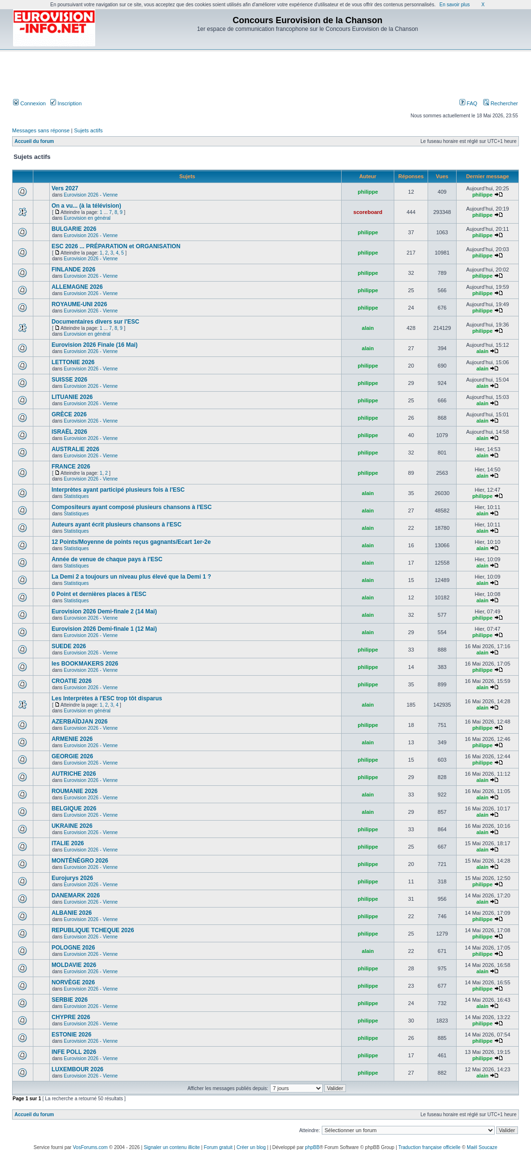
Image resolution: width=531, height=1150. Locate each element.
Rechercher (500, 103)
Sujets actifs (88, 130)
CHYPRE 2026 (71, 1017)
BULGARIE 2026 (74, 229)
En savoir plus (454, 4)
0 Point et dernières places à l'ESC (99, 594)
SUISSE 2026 (69, 379)
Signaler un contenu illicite (172, 1147)
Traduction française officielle (429, 1147)
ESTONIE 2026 (72, 1034)
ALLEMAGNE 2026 (77, 287)
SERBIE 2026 (70, 999)
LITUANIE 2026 (72, 397)
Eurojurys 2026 (72, 878)
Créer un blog (251, 1147)
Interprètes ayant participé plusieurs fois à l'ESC (118, 489)
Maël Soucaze (482, 1147)
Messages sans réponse (41, 130)
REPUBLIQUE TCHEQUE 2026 (93, 930)
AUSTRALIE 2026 (76, 449)
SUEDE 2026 (69, 646)
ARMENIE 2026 (72, 739)
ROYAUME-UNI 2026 (79, 304)
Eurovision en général (87, 218)
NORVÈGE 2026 (73, 982)
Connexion (29, 103)
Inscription (66, 103)
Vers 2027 (65, 188)
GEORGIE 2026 (72, 756)
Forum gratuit (218, 1147)
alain (368, 328)
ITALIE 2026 (68, 843)
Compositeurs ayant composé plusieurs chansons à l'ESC (132, 507)
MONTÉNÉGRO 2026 (80, 860)
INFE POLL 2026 (74, 1052)
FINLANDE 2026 (74, 269)
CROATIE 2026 (72, 681)
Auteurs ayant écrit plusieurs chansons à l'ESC (117, 524)
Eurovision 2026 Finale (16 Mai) (95, 344)
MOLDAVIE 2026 (74, 965)
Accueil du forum (34, 141)
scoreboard (367, 212)
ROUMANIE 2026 (75, 791)
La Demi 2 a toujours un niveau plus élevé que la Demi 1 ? (131, 576)
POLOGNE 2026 (73, 947)
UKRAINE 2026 (72, 826)
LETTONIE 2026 (73, 362)
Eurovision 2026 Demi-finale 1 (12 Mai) (104, 628)
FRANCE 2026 (71, 466)
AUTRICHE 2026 (74, 773)
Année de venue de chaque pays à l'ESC (107, 559)
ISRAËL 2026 (69, 431)
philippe (368, 192)
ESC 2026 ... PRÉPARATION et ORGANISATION (116, 246)
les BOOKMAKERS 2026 (85, 663)
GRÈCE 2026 (69, 414)
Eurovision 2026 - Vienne (91, 195)
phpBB (312, 1147)
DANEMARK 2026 (76, 895)
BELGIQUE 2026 (74, 808)
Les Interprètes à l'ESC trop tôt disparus (107, 698)
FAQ (468, 103)
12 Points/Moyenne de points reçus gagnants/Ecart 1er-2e (131, 542)
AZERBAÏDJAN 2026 (80, 721)
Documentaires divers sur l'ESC (96, 321)
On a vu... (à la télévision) (86, 205)
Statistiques (76, 496)
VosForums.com (90, 1147)
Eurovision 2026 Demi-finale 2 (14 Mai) (104, 611)
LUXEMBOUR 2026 (77, 1069)
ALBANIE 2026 (72, 912)
